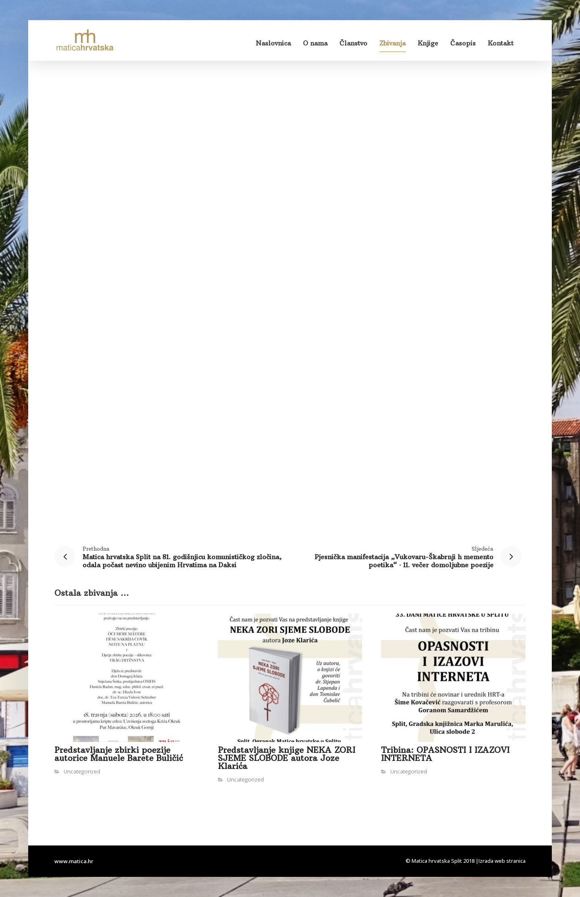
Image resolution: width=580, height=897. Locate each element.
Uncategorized (82, 771)
